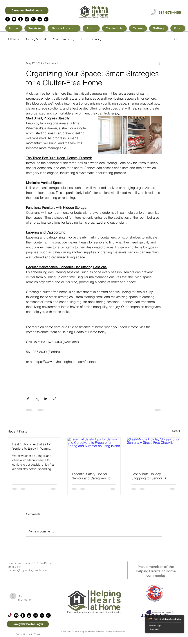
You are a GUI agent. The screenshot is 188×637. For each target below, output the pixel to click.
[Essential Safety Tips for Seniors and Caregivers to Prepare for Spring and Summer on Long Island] (94, 452)
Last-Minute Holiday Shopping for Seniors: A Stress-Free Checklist (149, 476)
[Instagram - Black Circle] (27, 19)
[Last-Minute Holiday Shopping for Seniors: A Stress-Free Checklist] (153, 452)
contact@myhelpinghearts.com (28, 570)
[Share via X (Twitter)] (37, 399)
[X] (7, 19)
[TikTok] (10, 615)
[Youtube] (14, 19)
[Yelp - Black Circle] (46, 19)
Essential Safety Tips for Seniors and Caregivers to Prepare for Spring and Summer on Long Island (91, 476)
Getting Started (36, 39)
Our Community (91, 39)
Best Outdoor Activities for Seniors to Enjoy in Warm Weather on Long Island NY (32, 446)
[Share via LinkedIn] (46, 399)
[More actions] (160, 63)
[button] (175, 38)
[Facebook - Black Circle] (20, 19)
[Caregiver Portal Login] (26, 10)
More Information (25, 597)
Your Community (63, 39)
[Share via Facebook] (28, 399)
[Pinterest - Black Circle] (33, 19)
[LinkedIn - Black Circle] (39, 19)
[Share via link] (55, 399)
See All (176, 430)
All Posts (13, 39)
